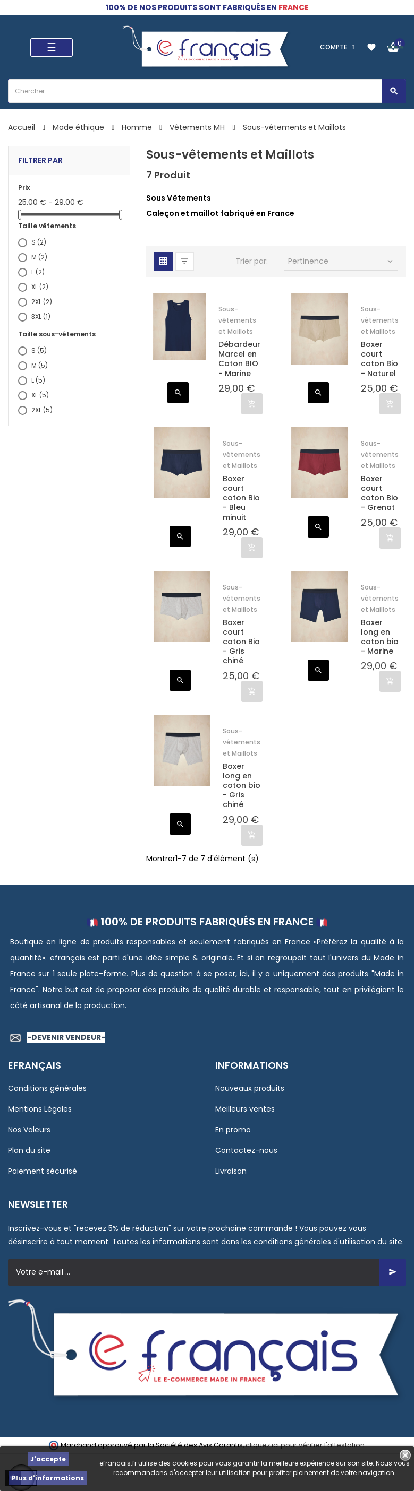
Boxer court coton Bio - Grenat (379, 493)
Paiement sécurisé (42, 1171)
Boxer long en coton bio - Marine (380, 637)
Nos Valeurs (29, 1129)
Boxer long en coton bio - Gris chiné (241, 785)
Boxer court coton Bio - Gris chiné (241, 642)
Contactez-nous (246, 1150)
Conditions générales (47, 1088)
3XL (40, 316)
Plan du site (29, 1150)
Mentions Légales (40, 1109)
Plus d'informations (48, 1478)
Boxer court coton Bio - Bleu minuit (241, 498)
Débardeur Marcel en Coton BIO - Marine (239, 359)
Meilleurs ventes (245, 1109)
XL (39, 286)
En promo (233, 1129)
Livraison (231, 1171)
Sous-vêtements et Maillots (237, 320)
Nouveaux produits (249, 1088)
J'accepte (48, 1458)
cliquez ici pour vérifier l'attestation (305, 1445)
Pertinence (341, 261)
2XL (41, 301)
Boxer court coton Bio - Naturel (379, 359)
